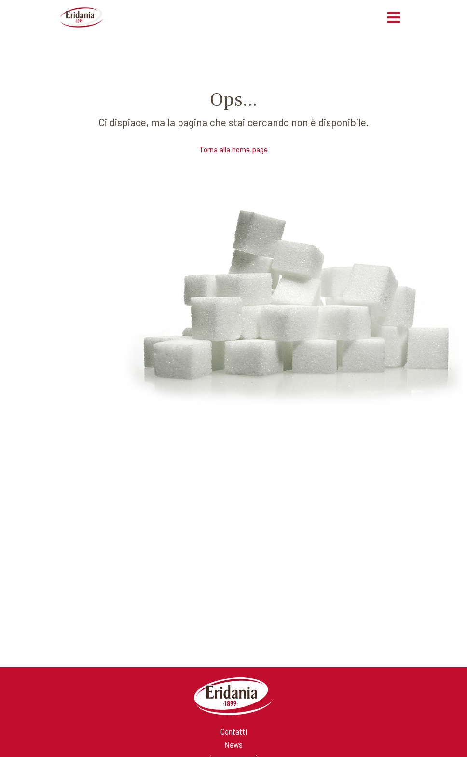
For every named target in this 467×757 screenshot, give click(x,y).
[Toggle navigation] (393, 17)
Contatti (233, 731)
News (233, 744)
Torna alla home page (233, 149)
